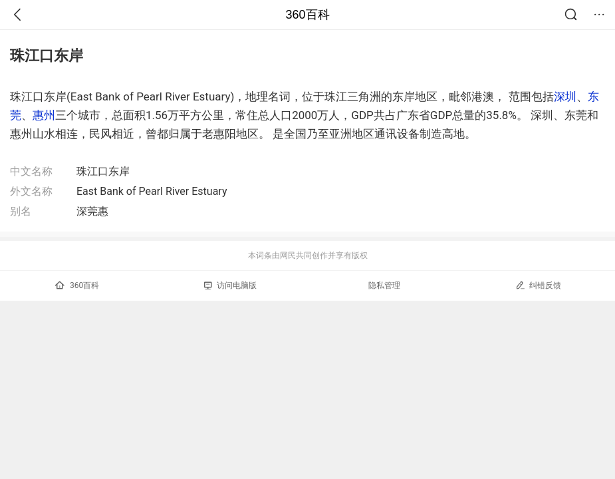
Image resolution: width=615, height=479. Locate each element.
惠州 (44, 115)
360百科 (307, 14)
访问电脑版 (230, 285)
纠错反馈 (538, 285)
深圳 (565, 96)
